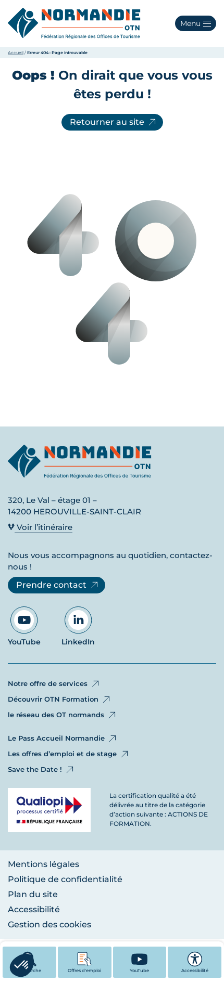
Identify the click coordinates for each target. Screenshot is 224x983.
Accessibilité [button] (194, 962)
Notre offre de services (54, 684)
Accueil (15, 52)
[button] (195, 23)
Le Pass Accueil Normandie (63, 738)
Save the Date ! (41, 770)
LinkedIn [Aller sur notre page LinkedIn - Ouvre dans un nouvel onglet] (78, 626)
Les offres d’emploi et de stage (69, 754)
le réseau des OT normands (62, 715)
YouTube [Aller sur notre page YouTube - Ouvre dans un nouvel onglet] (24, 626)
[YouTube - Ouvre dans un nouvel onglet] (140, 962)
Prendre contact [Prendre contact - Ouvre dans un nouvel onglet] (57, 585)
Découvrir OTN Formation (59, 699)
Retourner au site (113, 122)
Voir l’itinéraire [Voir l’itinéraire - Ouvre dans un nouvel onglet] (40, 527)
